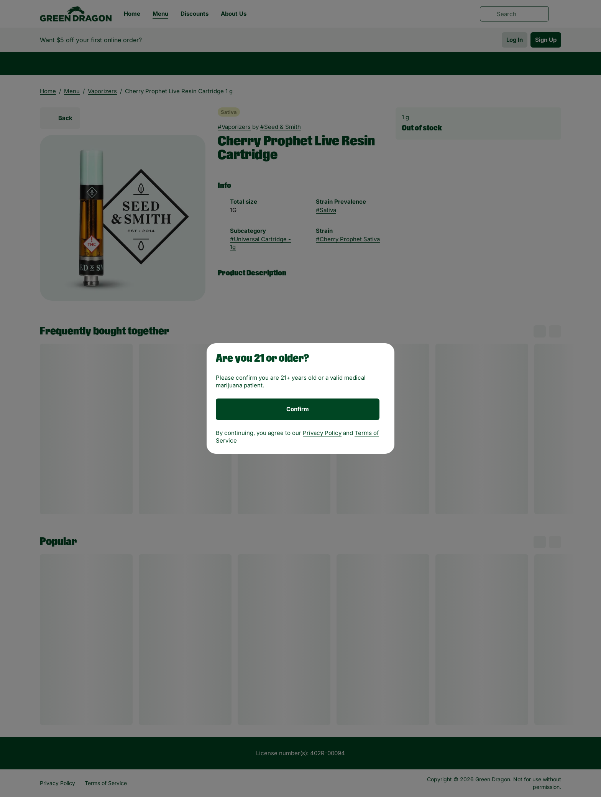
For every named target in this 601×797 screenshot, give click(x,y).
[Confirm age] (297, 409)
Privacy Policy (322, 432)
